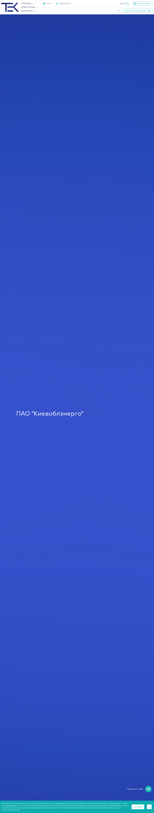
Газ (68, 11)
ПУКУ (79, 11)
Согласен (138, 807)
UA (48, 3)
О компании (93, 11)
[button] (124, 3)
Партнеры (109, 11)
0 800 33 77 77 (65, 4)
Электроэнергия (51, 11)
